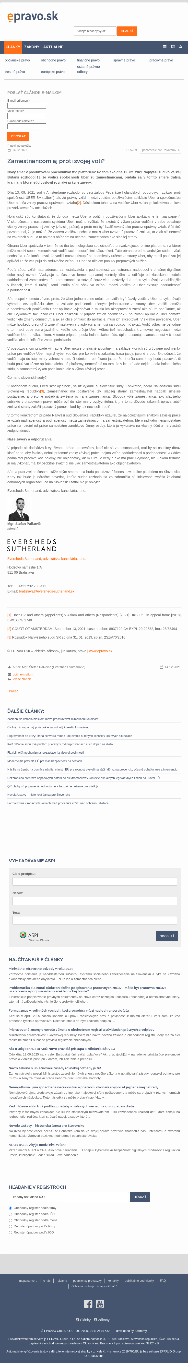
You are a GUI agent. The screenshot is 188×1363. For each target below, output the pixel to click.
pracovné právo (161, 60)
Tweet (13, 691)
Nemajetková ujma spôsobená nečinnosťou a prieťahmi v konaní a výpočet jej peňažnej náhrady (83, 1087)
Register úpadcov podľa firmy (32, 1226)
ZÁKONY (31, 47)
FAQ (163, 1280)
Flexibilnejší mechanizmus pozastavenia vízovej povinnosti (45, 752)
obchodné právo (53, 60)
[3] (42, 391)
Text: (16, 912)
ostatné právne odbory (88, 69)
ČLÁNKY (13, 47)
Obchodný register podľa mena (33, 1220)
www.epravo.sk (100, 651)
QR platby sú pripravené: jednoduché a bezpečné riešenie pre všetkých (53, 786)
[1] (9, 615)
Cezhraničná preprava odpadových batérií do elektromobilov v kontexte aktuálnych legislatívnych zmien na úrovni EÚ (83, 778)
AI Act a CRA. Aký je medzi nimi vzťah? (37, 1145)
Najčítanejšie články (36, 959)
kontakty (113, 1280)
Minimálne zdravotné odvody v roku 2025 (41, 969)
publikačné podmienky (139, 1280)
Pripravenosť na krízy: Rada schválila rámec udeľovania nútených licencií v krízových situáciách (69, 736)
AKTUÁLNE (53, 47)
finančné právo (88, 60)
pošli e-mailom (23, 674)
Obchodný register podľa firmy (32, 1208)
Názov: (17, 893)
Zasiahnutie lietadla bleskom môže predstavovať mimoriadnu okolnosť (53, 719)
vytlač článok (22, 679)
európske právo (53, 72)
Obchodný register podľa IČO (32, 1214)
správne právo (124, 60)
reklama (62, 1280)
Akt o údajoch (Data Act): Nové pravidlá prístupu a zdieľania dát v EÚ (62, 1049)
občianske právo (17, 60)
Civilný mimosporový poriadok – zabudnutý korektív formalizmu (48, 727)
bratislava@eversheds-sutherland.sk (46, 591)
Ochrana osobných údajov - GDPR (94, 1286)
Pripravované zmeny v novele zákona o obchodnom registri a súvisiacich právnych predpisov (81, 1029)
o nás (46, 1280)
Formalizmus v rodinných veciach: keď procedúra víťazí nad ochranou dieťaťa (57, 803)
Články (85, 1320)
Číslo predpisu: (24, 874)
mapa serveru (28, 1280)
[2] (79, 203)
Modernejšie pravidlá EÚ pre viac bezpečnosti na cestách (44, 761)
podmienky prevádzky (87, 1280)
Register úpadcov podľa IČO (31, 1232)
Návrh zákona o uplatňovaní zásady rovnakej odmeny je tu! (55, 1068)
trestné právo (15, 72)
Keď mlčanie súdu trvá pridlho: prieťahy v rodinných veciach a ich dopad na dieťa (60, 744)
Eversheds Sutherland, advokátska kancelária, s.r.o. (46, 559)
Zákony (103, 1320)
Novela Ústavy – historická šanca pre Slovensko (38, 794)
